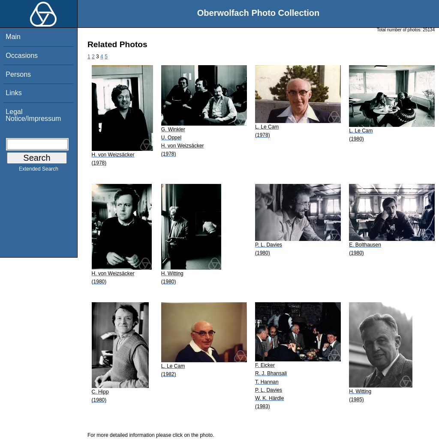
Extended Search (38, 170)
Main (13, 36)
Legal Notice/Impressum (33, 115)
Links (13, 92)
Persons (18, 74)
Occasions (22, 55)
